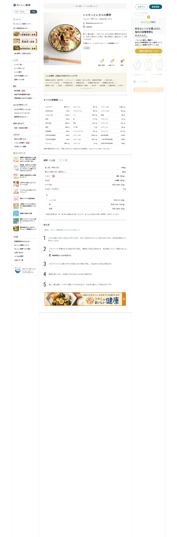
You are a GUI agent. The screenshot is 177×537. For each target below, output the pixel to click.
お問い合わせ (18, 252)
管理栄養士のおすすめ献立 (23, 98)
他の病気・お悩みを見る (22, 53)
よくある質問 (18, 256)
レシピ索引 (18, 72)
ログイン (141, 7)
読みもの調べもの (20, 139)
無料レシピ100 (19, 80)
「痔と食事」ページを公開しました (86, 6)
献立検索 (19, 91)
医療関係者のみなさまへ (22, 241)
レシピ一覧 (18, 65)
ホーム (18, 19)
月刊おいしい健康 (20, 146)
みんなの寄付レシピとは (22, 109)
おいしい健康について (23, 24)
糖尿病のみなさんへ (21, 117)
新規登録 (155, 7)
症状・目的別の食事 (21, 128)
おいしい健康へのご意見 (22, 249)
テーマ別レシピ (19, 68)
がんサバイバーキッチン (22, 113)
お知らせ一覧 (18, 260)
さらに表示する (85, 88)
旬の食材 (86, 48)
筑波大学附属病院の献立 (22, 94)
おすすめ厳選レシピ (21, 76)
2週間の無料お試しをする (148, 51)
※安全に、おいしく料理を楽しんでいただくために (60, 230)
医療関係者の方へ (22, 28)
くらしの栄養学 (21, 143)
